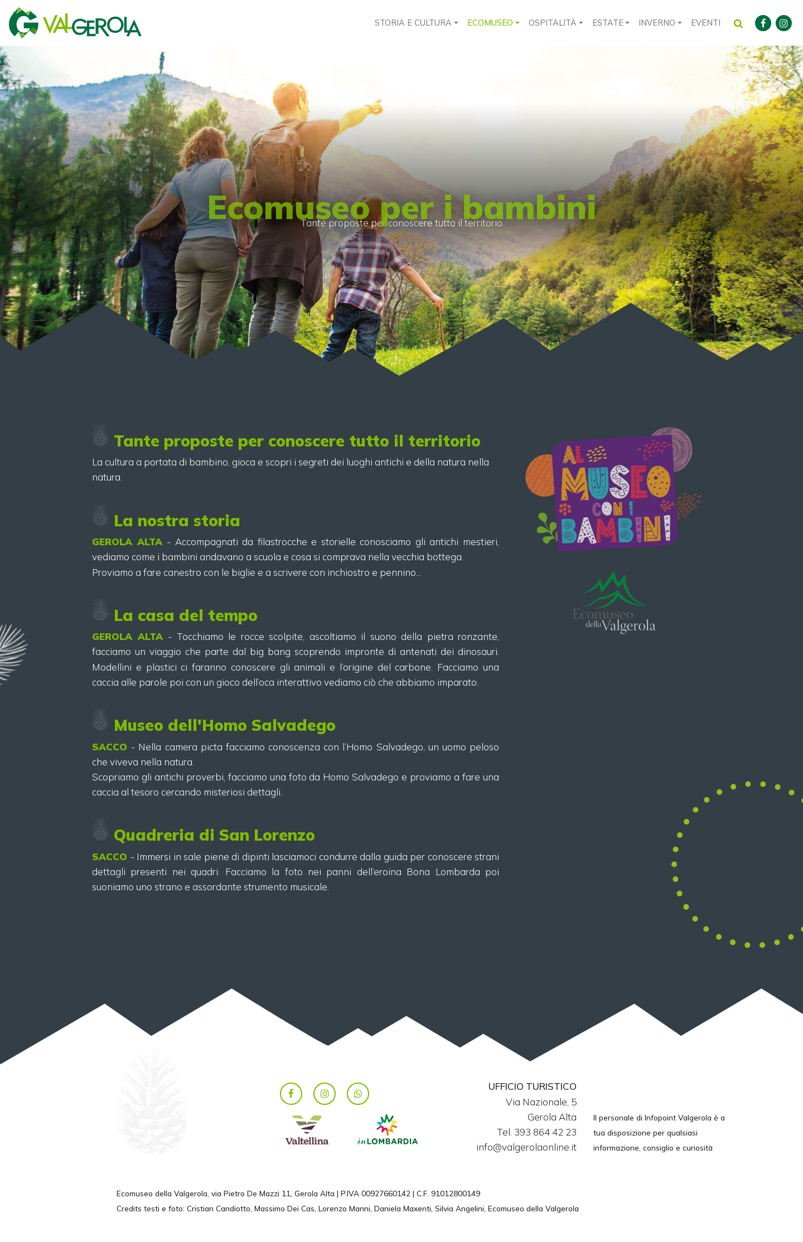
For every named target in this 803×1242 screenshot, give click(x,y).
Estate (607, 22)
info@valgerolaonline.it (526, 1147)
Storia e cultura (413, 22)
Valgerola (75, 22)
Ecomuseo (490, 22)
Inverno (656, 22)
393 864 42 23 (545, 1132)
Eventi (705, 22)
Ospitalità (553, 22)
